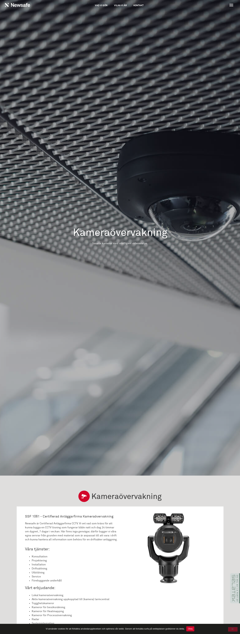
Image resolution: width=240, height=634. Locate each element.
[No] (232, 629)
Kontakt (138, 5)
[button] (211, 5)
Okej (190, 628)
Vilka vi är (120, 5)
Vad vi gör (101, 5)
